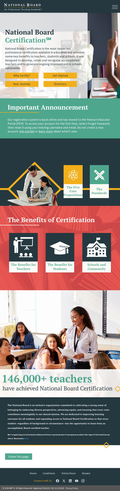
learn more (45, 131)
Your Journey (22, 84)
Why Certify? (21, 75)
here (26, 438)
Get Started (60, 75)
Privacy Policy (72, 488)
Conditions (49, 473)
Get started (26, 131)
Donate (86, 473)
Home (33, 473)
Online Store (69, 473)
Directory (60, 84)
